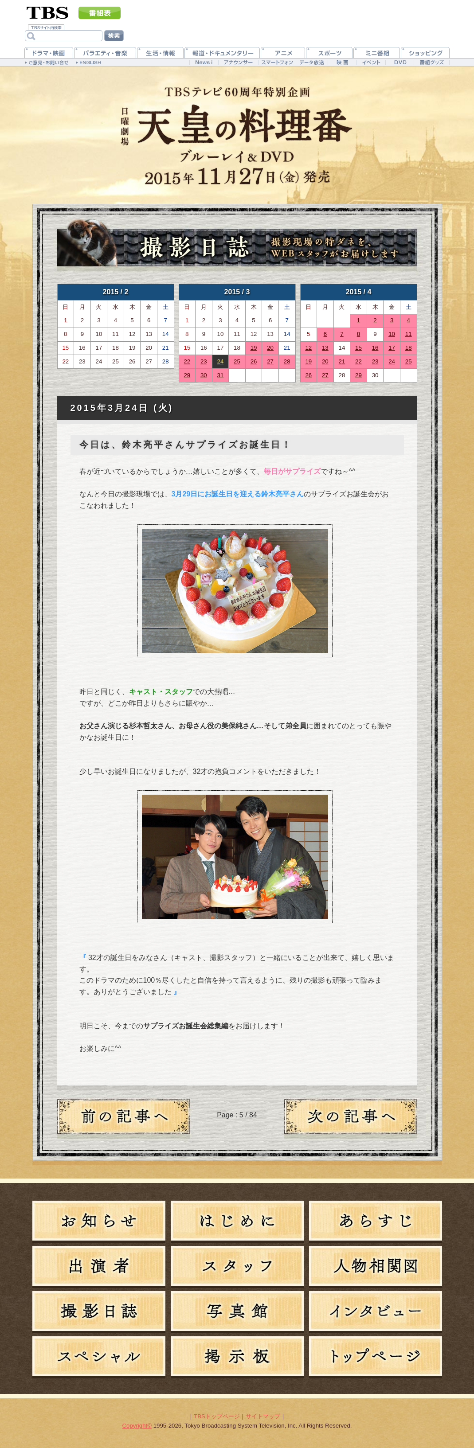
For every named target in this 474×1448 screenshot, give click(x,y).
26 (254, 361)
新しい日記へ (350, 1119)
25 (237, 361)
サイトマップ (263, 1416)
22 (187, 361)
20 (270, 347)
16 (375, 347)
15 (358, 347)
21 (342, 361)
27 (270, 361)
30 (203, 375)
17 (391, 347)
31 (220, 375)
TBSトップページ (217, 1416)
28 (287, 361)
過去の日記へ (123, 1119)
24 (220, 361)
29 (187, 375)
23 (203, 361)
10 (391, 334)
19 (254, 347)
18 (408, 347)
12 (308, 347)
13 (325, 347)
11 (408, 334)
